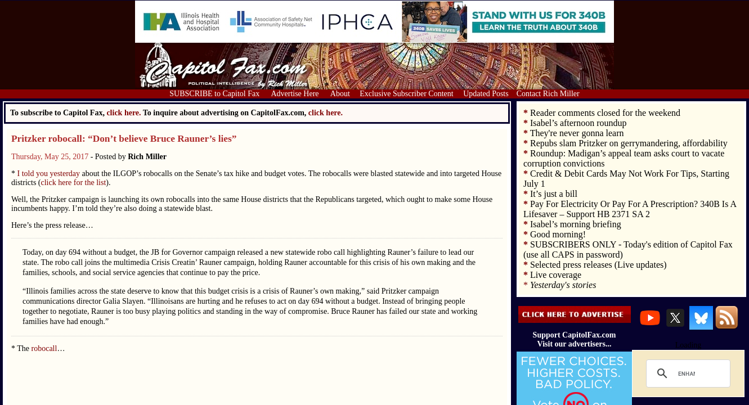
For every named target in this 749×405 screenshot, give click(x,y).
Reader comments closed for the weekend (605, 113)
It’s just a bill (553, 194)
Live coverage (555, 275)
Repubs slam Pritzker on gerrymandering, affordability (629, 143)
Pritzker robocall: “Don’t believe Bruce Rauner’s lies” (123, 138)
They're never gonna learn (577, 133)
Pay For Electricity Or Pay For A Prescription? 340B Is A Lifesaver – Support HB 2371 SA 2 (629, 209)
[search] (686, 373)
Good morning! (558, 234)
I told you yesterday (47, 173)
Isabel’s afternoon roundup (578, 123)
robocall (44, 348)
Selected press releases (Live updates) (598, 264)
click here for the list (73, 182)
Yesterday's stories (563, 285)
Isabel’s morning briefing (575, 224)
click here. (325, 113)
